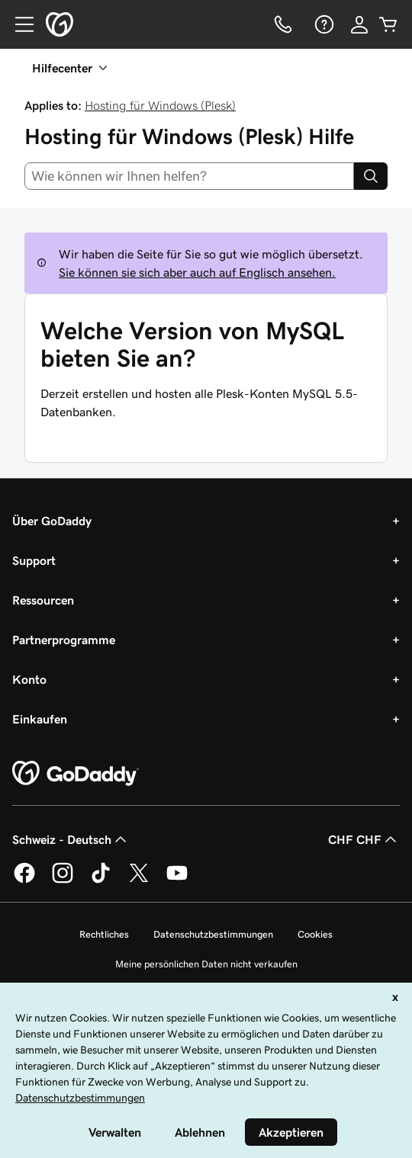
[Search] (371, 176)
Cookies (315, 934)
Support (34, 560)
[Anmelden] (359, 24)
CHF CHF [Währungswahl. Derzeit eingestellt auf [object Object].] (364, 839)
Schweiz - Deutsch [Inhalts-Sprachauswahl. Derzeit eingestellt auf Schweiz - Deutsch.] (71, 839)
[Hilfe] (323, 24)
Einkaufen (39, 719)
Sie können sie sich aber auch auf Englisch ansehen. (197, 272)
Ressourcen (43, 600)
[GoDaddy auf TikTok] (101, 880)
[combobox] (189, 176)
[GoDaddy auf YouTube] (177, 880)
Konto (29, 679)
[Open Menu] (18, 24)
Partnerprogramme (63, 640)
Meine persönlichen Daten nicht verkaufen (206, 964)
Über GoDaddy (52, 521)
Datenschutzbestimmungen (213, 934)
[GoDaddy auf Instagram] (62, 880)
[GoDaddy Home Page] (75, 774)
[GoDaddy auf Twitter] (139, 880)
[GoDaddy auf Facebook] (24, 880)
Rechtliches (104, 934)
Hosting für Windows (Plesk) (160, 105)
